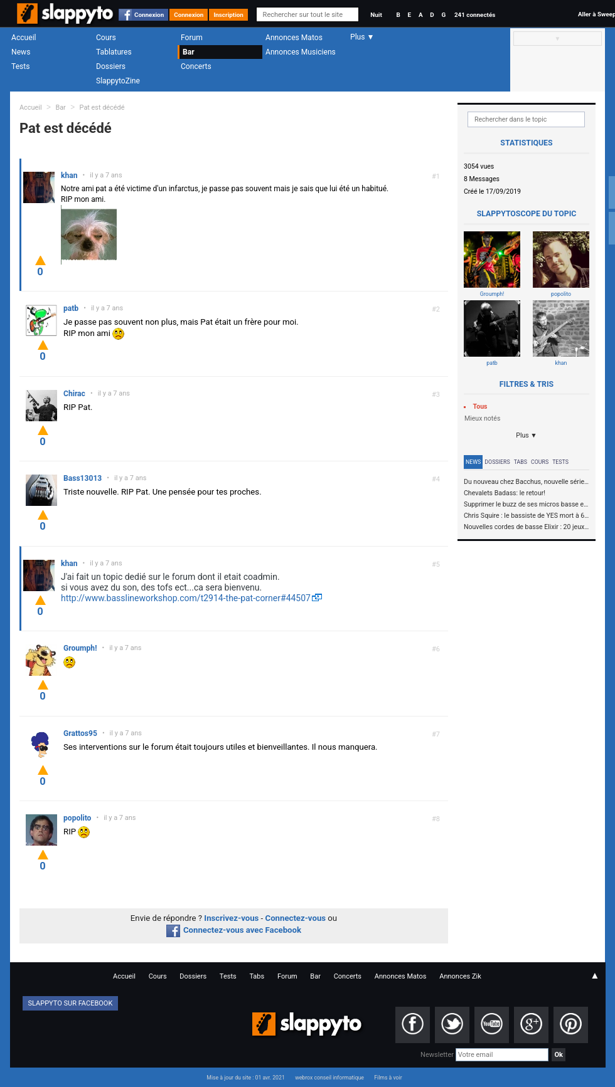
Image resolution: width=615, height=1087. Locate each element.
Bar (189, 52)
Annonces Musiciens (300, 52)
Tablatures (114, 52)
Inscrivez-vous (231, 918)
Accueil (23, 37)
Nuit (376, 14)
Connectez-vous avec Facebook (233, 930)
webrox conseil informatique (329, 1077)
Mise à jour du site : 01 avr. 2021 (245, 1077)
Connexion (149, 14)
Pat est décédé (102, 107)
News (20, 52)
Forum (192, 37)
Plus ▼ (526, 435)
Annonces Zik (460, 976)
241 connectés (474, 14)
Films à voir (388, 1077)
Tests (20, 66)
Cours (106, 37)
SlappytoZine (118, 80)
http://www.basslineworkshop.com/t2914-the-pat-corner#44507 (186, 598)
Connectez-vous (295, 918)
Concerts (196, 66)
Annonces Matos (294, 37)
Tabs (520, 462)
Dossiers (111, 66)
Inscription (228, 14)
